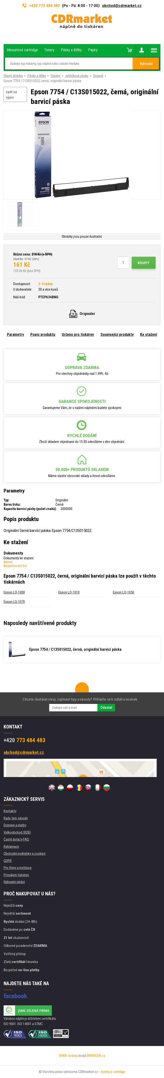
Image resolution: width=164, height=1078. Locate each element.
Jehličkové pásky (76, 76)
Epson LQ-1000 (14, 592)
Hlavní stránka (13, 76)
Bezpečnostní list (15, 566)
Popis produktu (42, 334)
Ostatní (55, 76)
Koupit (144, 263)
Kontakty (10, 811)
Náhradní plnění (14, 882)
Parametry (15, 334)
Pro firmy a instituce (18, 868)
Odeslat (106, 707)
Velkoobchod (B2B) (17, 832)
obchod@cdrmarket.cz (122, 5)
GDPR (8, 861)
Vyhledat (146, 64)
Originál (98, 76)
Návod (8, 562)
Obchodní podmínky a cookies (25, 853)
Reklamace (11, 846)
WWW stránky (68, 1056)
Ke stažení (148, 334)
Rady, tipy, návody (16, 818)
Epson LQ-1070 (14, 602)
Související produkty (117, 334)
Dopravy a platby (15, 825)
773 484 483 (24, 740)
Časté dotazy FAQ (16, 839)
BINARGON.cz (96, 1056)
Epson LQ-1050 (123, 592)
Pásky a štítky (36, 76)
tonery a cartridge (113, 1072)
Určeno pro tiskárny (78, 334)
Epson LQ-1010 (69, 592)
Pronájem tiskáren (16, 875)
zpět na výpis (11, 95)
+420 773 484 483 (41, 5)
